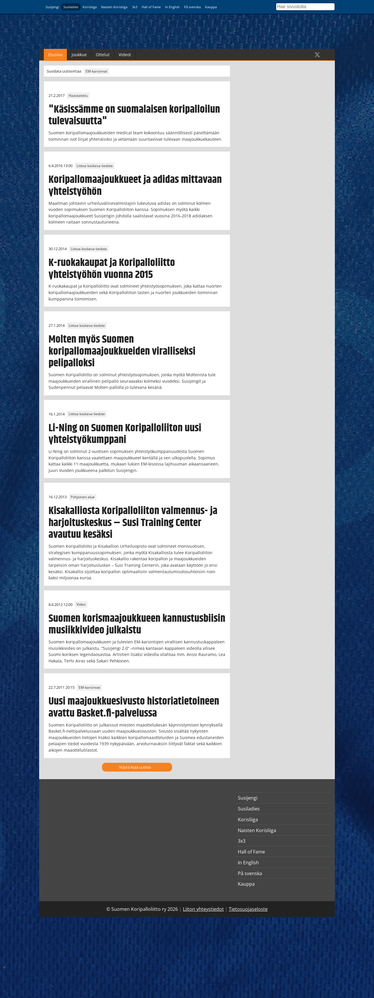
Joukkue (79, 54)
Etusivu (55, 54)
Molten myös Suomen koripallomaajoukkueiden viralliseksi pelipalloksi (122, 351)
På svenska (192, 7)
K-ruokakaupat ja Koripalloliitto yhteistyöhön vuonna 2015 (112, 269)
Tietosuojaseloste (248, 909)
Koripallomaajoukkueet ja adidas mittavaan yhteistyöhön (135, 185)
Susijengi (52, 7)
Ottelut (103, 54)
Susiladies (70, 7)
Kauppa (211, 7)
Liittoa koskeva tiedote (95, 165)
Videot (125, 54)
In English (172, 7)
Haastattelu (78, 95)
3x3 (134, 7)
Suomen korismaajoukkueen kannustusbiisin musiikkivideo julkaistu (137, 624)
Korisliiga (90, 7)
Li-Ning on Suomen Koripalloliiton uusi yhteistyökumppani (125, 434)
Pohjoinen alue (83, 496)
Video (81, 604)
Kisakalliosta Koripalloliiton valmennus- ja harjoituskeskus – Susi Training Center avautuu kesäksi (133, 523)
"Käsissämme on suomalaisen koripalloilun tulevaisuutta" (134, 115)
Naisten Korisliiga (114, 7)
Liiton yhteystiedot (203, 909)
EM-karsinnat (96, 71)
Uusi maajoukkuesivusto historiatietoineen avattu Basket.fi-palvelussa (134, 707)
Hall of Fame (151, 7)
